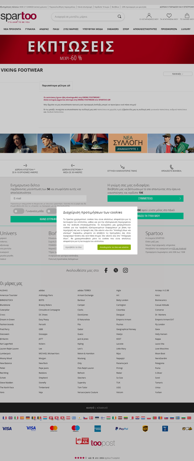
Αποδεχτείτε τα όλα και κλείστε (114, 247)
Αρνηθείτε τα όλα (73, 247)
